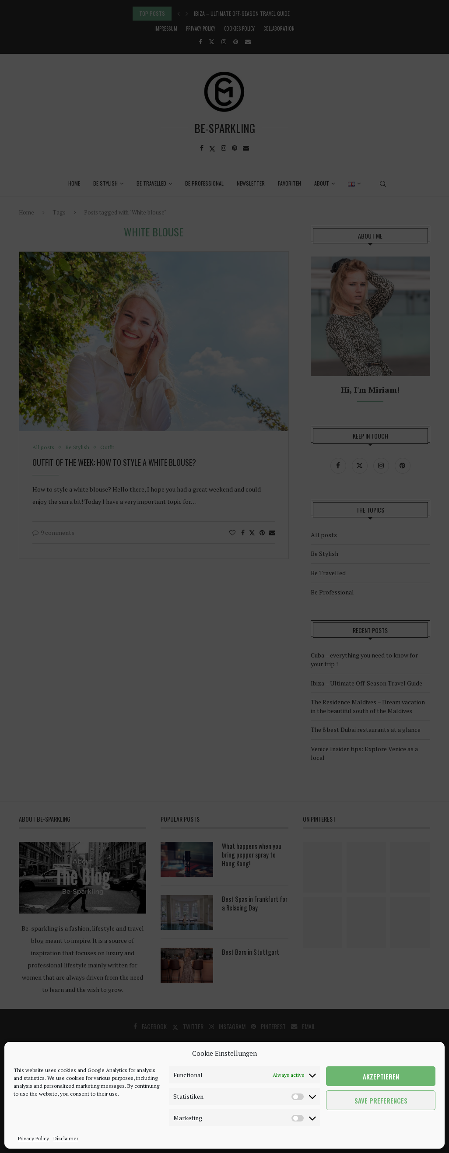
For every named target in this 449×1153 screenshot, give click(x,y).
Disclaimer (65, 1138)
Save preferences (380, 1100)
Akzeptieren (381, 1076)
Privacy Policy (33, 1138)
